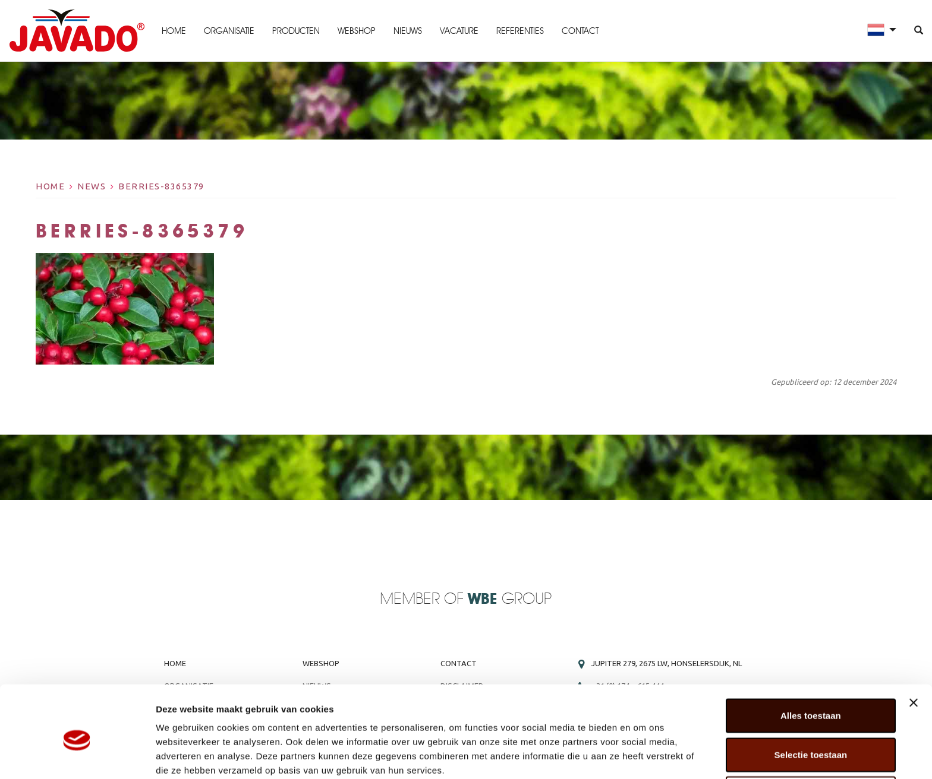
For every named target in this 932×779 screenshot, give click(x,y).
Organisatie (228, 31)
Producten (295, 31)
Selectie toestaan (811, 701)
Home (173, 31)
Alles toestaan (810, 662)
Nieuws (407, 31)
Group (510, 599)
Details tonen (642, 755)
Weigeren (810, 740)
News (91, 186)
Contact (579, 31)
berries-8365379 (161, 186)
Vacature (458, 31)
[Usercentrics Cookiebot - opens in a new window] (77, 756)
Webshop (356, 31)
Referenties (519, 31)
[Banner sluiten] (913, 649)
